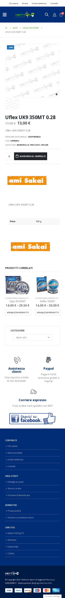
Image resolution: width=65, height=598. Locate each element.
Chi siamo (13, 3)
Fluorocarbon (11, 298)
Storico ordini (14, 488)
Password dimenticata (19, 495)
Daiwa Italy (13, 546)
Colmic (11, 553)
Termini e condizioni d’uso (21, 517)
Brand (25, 3)
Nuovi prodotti (15, 452)
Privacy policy (14, 510)
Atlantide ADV (45, 583)
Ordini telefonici (39, 3)
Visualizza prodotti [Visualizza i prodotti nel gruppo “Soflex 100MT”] (48, 312)
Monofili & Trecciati (28, 145)
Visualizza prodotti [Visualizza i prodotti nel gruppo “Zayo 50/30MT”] (18, 312)
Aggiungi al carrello (33, 156)
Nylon (44, 145)
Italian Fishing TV (16, 533)
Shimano (12, 539)
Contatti (54, 3)
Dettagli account (15, 481)
